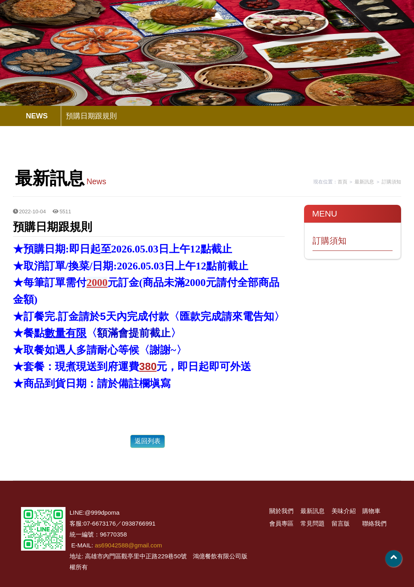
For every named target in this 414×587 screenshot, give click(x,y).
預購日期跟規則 (91, 116)
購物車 (233, 26)
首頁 (342, 182)
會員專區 (266, 26)
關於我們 (123, 26)
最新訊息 (160, 26)
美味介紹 (196, 26)
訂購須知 (391, 182)
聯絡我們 (383, 26)
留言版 (346, 26)
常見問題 (304, 26)
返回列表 (148, 441)
